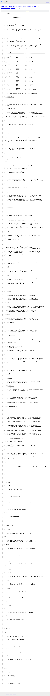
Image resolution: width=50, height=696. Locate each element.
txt (44, 694)
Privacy (11, 694)
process (13, 8)
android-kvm (4, 6)
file (27, 11)
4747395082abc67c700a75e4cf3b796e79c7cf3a (25, 6)
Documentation (5, 8)
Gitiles (7, 694)
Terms (14, 694)
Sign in (47, 2)
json (48, 694)
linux (10, 6)
